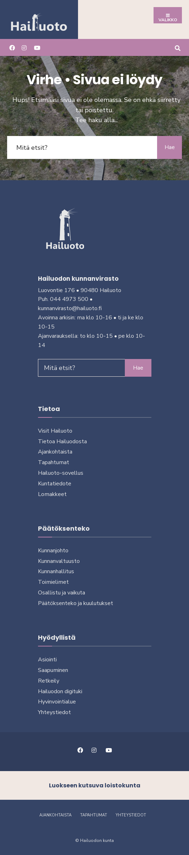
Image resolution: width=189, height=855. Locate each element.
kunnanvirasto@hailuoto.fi (70, 308)
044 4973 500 (69, 299)
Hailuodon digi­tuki (60, 691)
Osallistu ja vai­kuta (61, 593)
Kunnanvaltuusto (59, 561)
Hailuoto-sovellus (60, 473)
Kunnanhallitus (56, 571)
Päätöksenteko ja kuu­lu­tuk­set (75, 603)
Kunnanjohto (53, 550)
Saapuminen (53, 670)
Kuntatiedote (54, 484)
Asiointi (47, 659)
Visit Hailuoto (55, 431)
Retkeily (48, 681)
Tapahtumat (53, 462)
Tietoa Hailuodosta (62, 441)
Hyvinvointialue (57, 702)
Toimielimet (53, 582)
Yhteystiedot (54, 712)
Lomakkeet (52, 494)
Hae (170, 147)
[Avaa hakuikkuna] (177, 47)
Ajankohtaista (55, 452)
